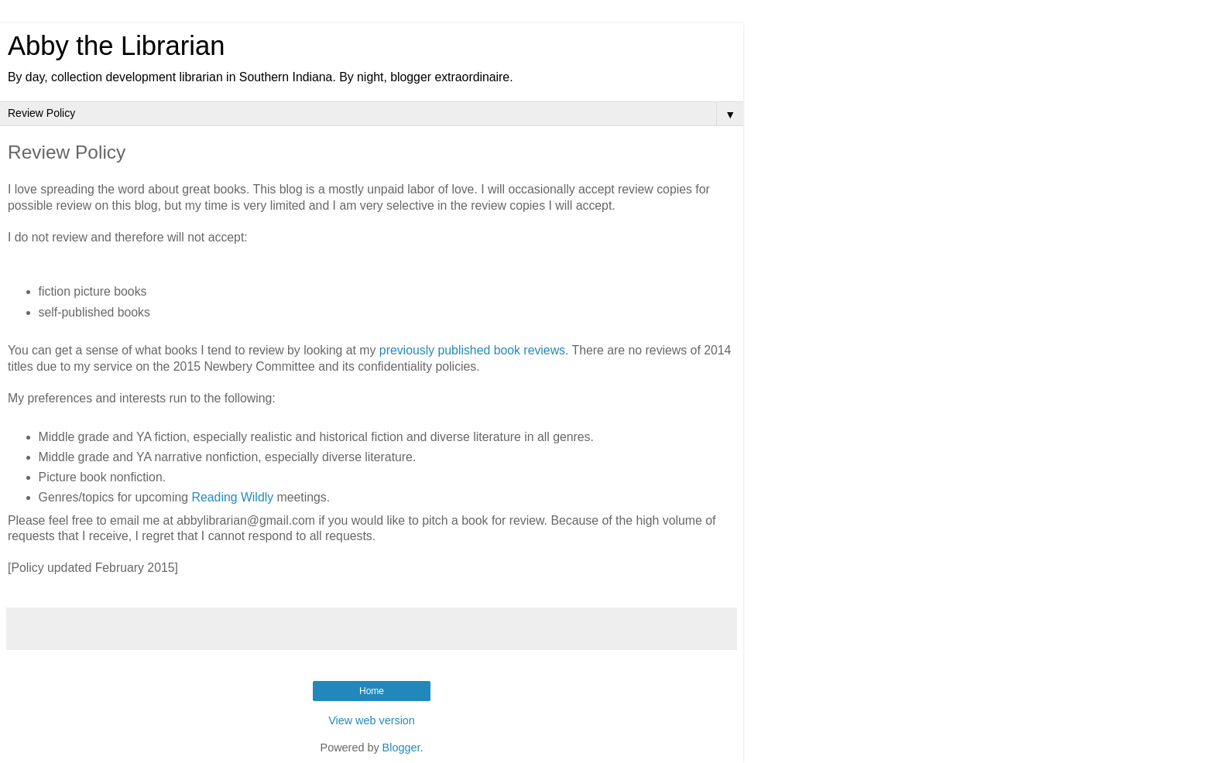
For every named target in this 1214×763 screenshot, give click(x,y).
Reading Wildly (233, 497)
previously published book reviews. (474, 350)
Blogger (401, 747)
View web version (371, 720)
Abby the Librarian (116, 45)
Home (371, 691)
